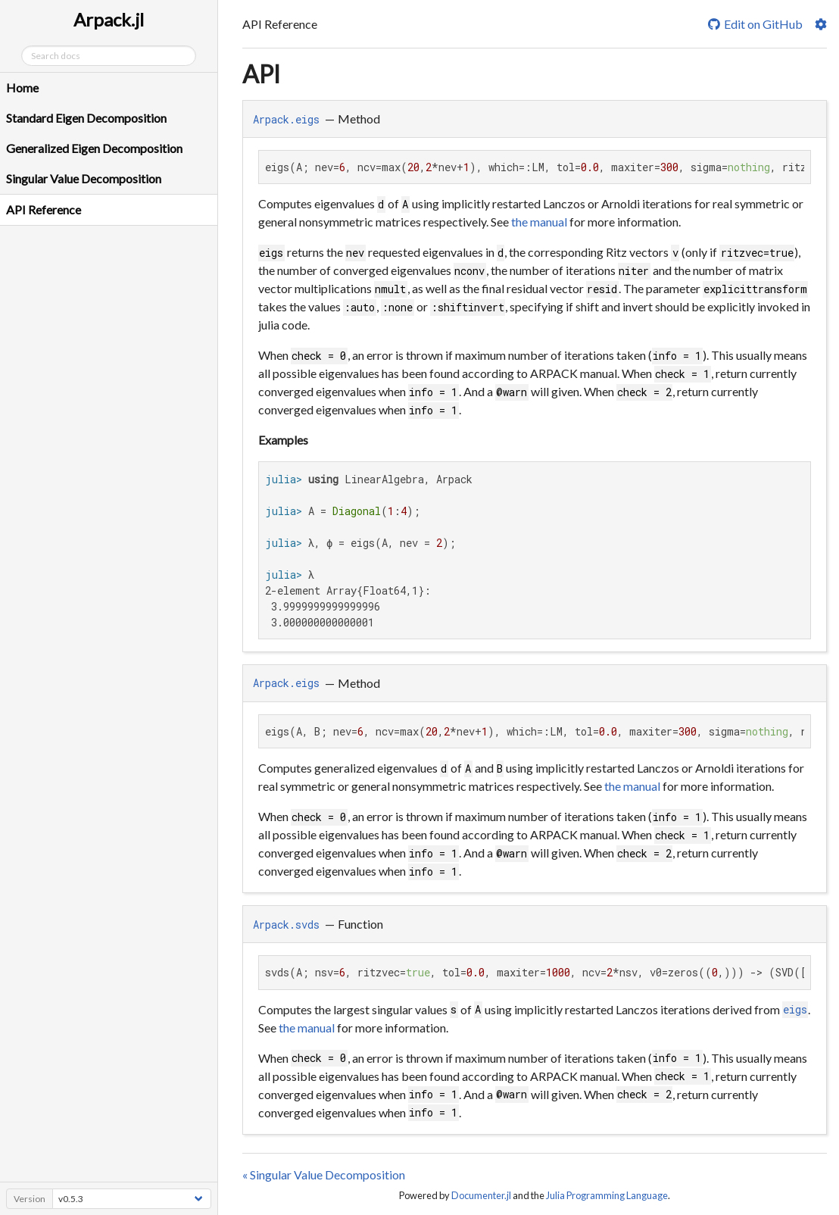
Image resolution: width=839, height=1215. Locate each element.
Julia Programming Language (607, 1195)
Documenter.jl (481, 1195)
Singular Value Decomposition (83, 178)
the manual (539, 221)
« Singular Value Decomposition (323, 1174)
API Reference (43, 209)
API (261, 74)
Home (22, 87)
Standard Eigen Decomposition (86, 118)
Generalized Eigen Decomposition (94, 148)
